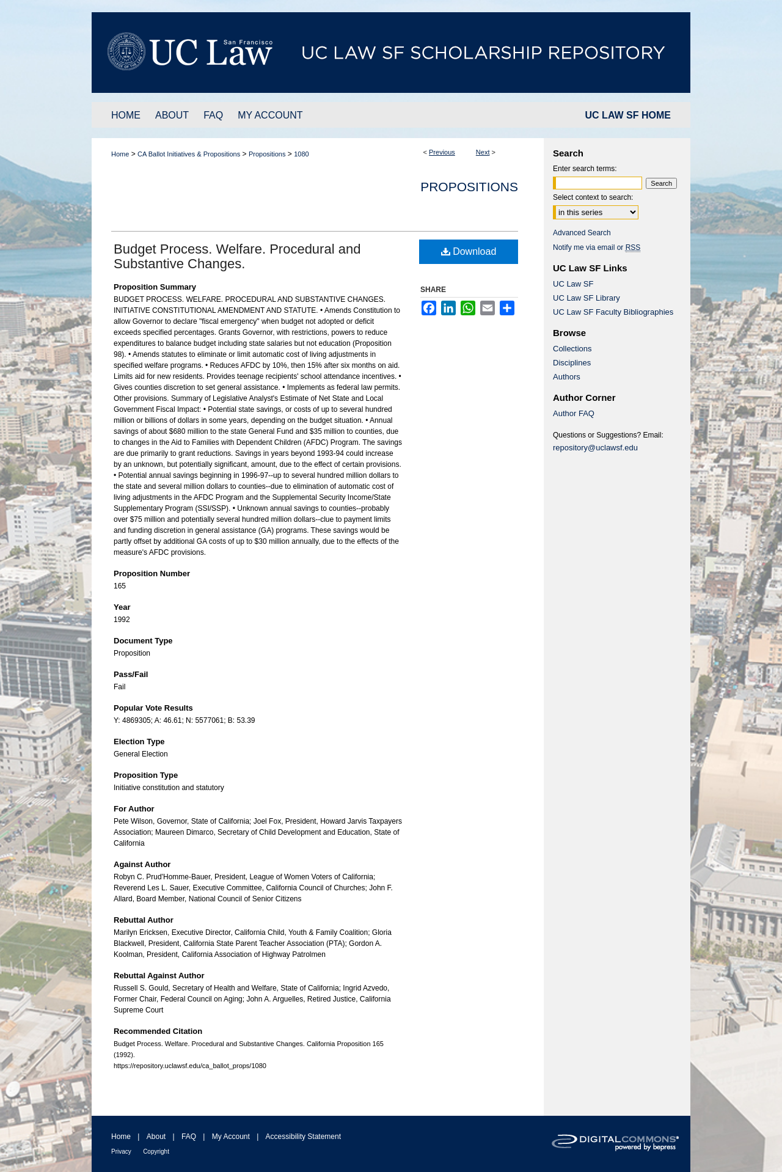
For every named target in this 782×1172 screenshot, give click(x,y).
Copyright (156, 1151)
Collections (572, 348)
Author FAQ (573, 413)
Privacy (121, 1151)
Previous (442, 152)
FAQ (188, 1136)
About (156, 1136)
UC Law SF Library (586, 297)
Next (483, 152)
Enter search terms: (585, 168)
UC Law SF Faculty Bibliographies (613, 312)
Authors (566, 376)
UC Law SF (573, 283)
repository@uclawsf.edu (595, 447)
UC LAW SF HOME (628, 115)
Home (120, 154)
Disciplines (572, 362)
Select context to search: (593, 197)
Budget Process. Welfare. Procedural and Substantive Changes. (237, 256)
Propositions (267, 154)
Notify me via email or (596, 247)
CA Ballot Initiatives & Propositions (188, 154)
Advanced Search (582, 233)
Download (469, 251)
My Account (231, 1136)
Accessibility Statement (303, 1136)
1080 (301, 154)
